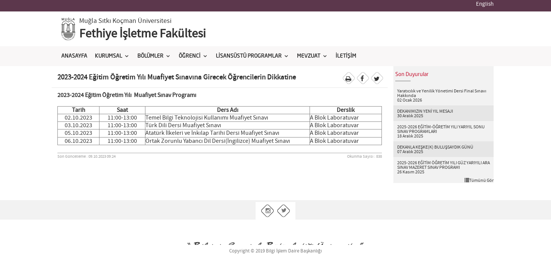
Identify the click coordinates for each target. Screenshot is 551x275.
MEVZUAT (308, 56)
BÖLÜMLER (150, 56)
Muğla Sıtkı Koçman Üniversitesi (125, 21)
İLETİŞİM (346, 56)
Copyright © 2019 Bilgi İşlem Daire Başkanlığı (275, 251)
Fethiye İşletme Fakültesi (142, 34)
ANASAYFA (74, 56)
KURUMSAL (108, 56)
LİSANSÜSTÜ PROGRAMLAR (249, 56)
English (485, 4)
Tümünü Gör (479, 180)
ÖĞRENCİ (190, 56)
